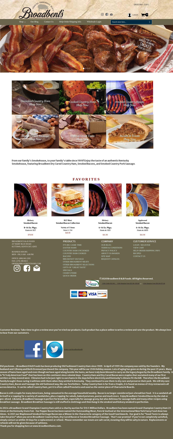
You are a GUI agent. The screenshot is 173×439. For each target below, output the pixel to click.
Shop (22, 22)
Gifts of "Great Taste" (74, 267)
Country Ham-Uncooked (76, 251)
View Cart (138, 248)
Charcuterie (70, 273)
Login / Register (141, 245)
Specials (67, 270)
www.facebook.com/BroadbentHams (11, 349)
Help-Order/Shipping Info (70, 22)
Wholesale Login (94, 22)
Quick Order (69, 276)
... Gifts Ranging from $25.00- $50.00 (127, 283)
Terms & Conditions (111, 248)
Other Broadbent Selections (78, 265)
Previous (8, 209)
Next (165, 209)
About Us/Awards (110, 253)
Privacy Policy (109, 251)
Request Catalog (110, 259)
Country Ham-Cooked (74, 253)
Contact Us (49, 22)
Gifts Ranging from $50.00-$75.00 (154, 283)
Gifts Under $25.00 (108, 283)
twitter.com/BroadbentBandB (73, 349)
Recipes (137, 253)
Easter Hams (70, 248)
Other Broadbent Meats (76, 262)
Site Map (105, 256)
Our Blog (34, 22)
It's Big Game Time (72, 245)
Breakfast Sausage (73, 259)
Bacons (67, 256)
